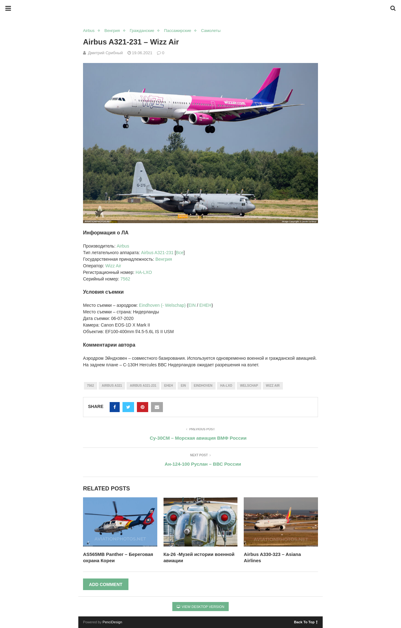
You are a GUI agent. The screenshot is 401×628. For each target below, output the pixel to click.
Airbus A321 (112, 385)
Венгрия (112, 30)
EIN (191, 305)
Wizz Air (113, 265)
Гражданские (142, 30)
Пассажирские (177, 30)
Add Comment (105, 584)
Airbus (89, 30)
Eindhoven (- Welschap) (162, 305)
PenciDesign (112, 622)
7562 (125, 278)
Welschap (249, 385)
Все (180, 252)
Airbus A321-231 (157, 252)
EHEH (205, 305)
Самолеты (211, 30)
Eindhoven (203, 385)
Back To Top (306, 621)
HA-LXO (144, 272)
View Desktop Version (200, 607)
